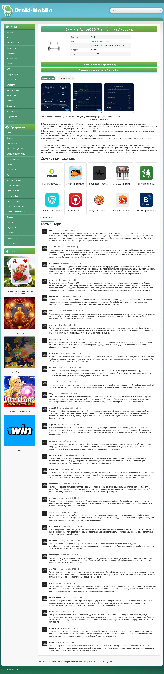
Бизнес (10, 138)
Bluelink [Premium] (146, 210)
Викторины (12, 95)
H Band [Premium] (52, 210)
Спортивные (12, 79)
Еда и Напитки (13, 190)
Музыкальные (13, 111)
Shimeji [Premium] (75, 183)
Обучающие (12, 116)
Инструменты (13, 159)
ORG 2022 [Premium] (122, 183)
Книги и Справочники (16, 211)
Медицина (11, 227)
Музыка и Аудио (14, 180)
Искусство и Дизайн (15, 206)
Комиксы (10, 217)
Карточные (12, 106)
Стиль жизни (12, 243)
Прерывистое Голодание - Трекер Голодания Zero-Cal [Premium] (75, 210)
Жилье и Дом (12, 196)
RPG (8, 69)
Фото (9, 175)
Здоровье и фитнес (15, 201)
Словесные (11, 121)
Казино (10, 100)
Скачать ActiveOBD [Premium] (99, 64)
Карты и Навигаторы (16, 154)
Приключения (13, 42)
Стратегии (11, 85)
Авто (9, 132)
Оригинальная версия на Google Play (99, 70)
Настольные (12, 48)
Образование (13, 233)
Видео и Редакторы (15, 148)
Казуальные (12, 53)
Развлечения (12, 238)
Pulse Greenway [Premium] (52, 183)
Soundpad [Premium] (99, 183)
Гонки (9, 64)
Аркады (10, 32)
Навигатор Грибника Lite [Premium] (146, 183)
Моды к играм (13, 90)
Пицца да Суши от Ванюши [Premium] (99, 210)
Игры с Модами (13, 185)
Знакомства (12, 143)
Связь (9, 164)
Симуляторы (12, 74)
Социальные (12, 169)
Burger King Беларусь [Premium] (122, 210)
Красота (10, 222)
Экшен (9, 37)
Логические (12, 58)
